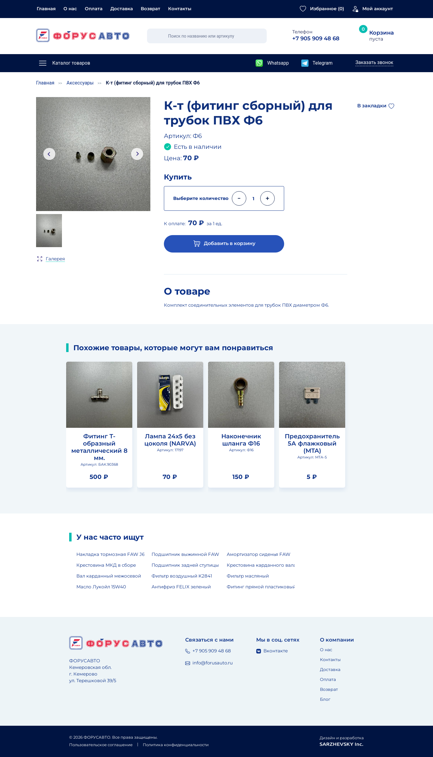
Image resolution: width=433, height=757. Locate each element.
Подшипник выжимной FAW (185, 554)
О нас (70, 8)
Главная (46, 8)
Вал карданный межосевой (108, 576)
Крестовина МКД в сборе (106, 565)
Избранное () (327, 8)
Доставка (121, 8)
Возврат (150, 8)
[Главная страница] (82, 35)
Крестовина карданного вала (261, 565)
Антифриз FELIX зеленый (181, 587)
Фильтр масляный (248, 576)
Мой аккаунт (377, 8)
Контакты (179, 8)
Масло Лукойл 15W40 (101, 587)
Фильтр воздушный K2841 (182, 576)
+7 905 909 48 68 (208, 651)
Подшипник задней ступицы (185, 565)
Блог (325, 699)
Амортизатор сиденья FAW (258, 554)
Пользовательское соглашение (101, 744)
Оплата (94, 8)
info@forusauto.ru (209, 663)
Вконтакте (272, 651)
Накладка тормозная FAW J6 (110, 554)
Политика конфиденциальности (176, 744)
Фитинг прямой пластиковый (261, 587)
